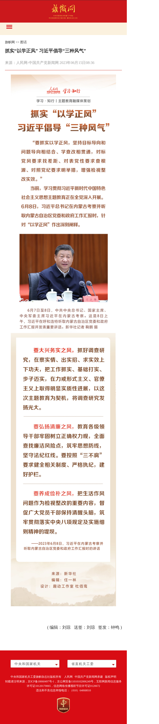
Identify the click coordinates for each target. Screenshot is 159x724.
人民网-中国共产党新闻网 (37, 63)
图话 (23, 42)
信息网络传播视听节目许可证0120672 (77, 686)
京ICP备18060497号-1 (41, 681)
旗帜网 (10, 42)
